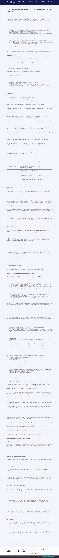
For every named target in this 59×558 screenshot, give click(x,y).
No (46, 556)
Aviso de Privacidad (46, 550)
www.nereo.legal (26, 469)
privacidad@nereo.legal (40, 104)
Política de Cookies (46, 552)
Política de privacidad (51, 556)
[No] (57, 556)
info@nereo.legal (35, 553)
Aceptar (44, 556)
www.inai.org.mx (40, 515)
